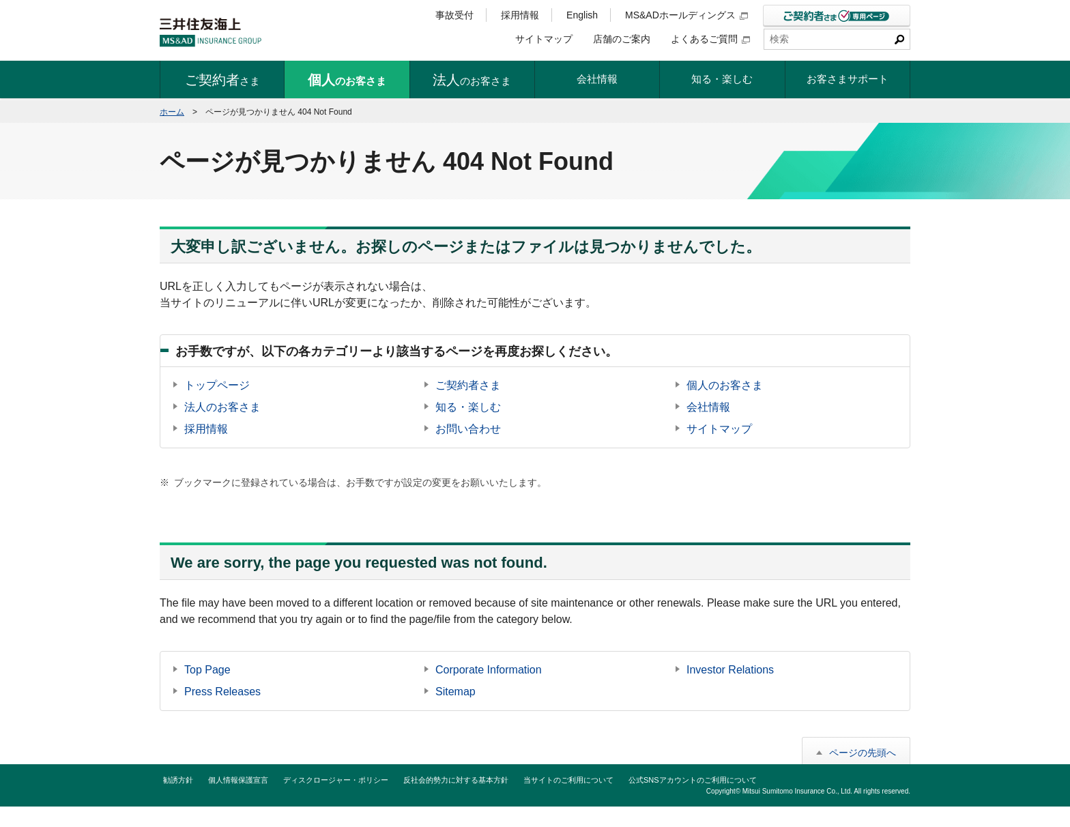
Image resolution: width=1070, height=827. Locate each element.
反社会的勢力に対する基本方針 (455, 780)
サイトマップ (544, 38)
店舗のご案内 (621, 38)
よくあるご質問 (710, 38)
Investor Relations (730, 670)
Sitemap (455, 691)
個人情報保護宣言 (238, 780)
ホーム (172, 112)
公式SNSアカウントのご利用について (692, 780)
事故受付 (454, 15)
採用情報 (520, 15)
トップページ (217, 385)
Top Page (207, 670)
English (582, 15)
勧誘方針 (178, 780)
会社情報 (708, 407)
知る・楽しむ (468, 407)
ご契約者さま (468, 385)
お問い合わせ (468, 429)
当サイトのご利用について (568, 780)
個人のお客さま (724, 385)
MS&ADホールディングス (686, 15)
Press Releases (222, 691)
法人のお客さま (222, 407)
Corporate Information (488, 670)
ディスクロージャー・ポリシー (335, 780)
